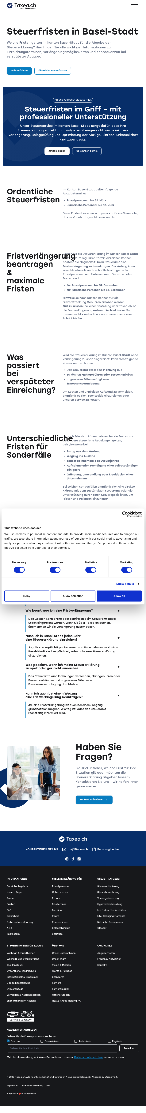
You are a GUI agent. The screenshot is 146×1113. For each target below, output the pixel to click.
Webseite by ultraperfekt (106, 1083)
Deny (26, 596)
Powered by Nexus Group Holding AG (72, 1083)
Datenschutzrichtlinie (89, 1063)
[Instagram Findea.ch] (67, 860)
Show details (125, 583)
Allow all (119, 596)
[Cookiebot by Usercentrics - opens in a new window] (125, 514)
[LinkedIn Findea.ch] (79, 860)
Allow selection (73, 596)
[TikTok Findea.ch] (73, 860)
